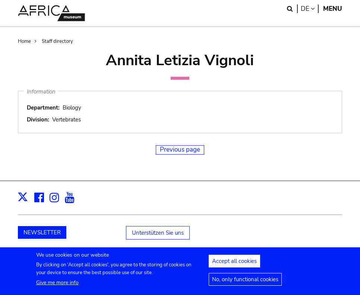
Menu (332, 8)
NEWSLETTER (42, 232)
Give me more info (57, 285)
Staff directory (57, 41)
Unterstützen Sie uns (158, 233)
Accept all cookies (234, 263)
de (310, 8)
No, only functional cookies (245, 281)
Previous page (180, 149)
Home (24, 41)
